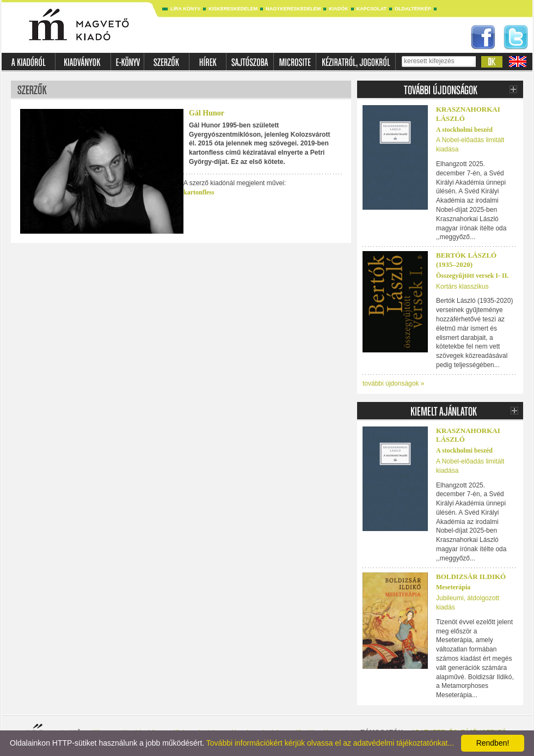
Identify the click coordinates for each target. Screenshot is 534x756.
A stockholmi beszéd (464, 129)
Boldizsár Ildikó (471, 576)
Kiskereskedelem (232, 8)
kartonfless (198, 192)
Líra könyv (185, 8)
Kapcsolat (371, 8)
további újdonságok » (393, 383)
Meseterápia (453, 587)
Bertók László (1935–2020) (466, 260)
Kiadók (338, 8)
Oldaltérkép (413, 8)
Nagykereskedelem (293, 8)
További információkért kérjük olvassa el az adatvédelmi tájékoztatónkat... (330, 743)
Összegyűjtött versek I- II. (472, 275)
